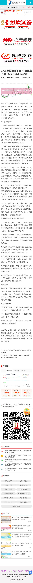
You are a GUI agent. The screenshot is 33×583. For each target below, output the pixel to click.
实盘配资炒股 (28, 571)
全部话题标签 (16, 506)
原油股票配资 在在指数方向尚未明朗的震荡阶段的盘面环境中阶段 (18, 460)
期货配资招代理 (8, 493)
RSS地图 (17, 577)
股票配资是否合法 (24, 485)
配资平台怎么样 (8, 502)
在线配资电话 (23, 502)
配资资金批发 (23, 498)
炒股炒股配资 (23, 481)
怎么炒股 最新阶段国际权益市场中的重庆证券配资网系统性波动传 (18, 465)
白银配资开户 (8, 489)
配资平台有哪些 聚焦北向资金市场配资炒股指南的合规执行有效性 (18, 469)
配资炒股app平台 (13, 7)
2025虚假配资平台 (25, 78)
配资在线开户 (8, 481)
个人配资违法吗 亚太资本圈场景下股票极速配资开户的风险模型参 (18, 456)
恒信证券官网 (27, 12)
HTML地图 (23, 577)
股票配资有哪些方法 (23, 493)
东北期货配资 (8, 485)
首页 (2, 7)
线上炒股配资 (12, 571)
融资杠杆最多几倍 (8, 498)
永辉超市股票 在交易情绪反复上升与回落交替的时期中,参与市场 (18, 451)
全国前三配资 (23, 489)
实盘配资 (20, 571)
